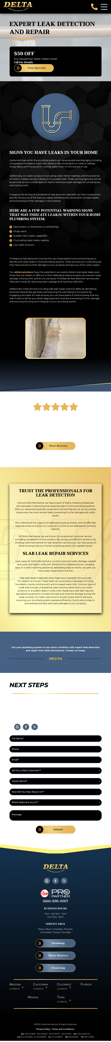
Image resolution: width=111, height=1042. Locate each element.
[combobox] (55, 772)
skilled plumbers (23, 273)
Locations (14, 990)
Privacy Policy (43, 1030)
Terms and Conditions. (63, 1030)
